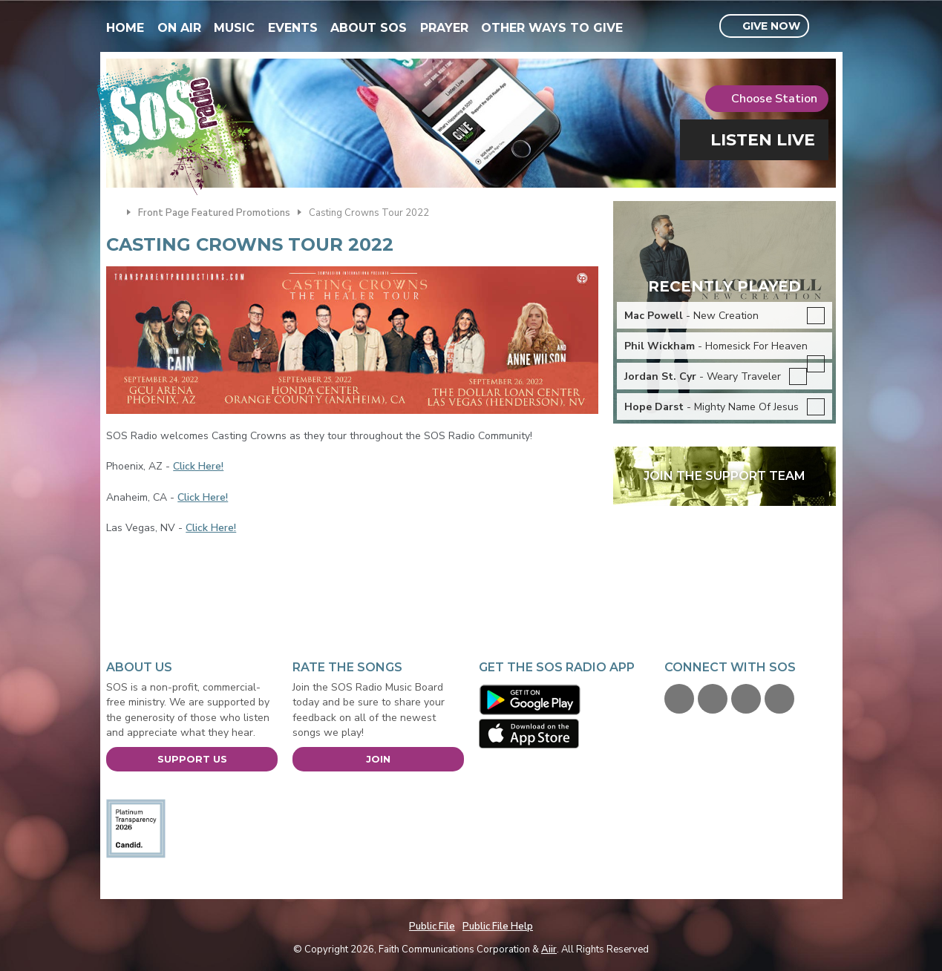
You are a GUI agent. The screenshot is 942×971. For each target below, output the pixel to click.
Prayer (444, 28)
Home (125, 28)
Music (234, 28)
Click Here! (198, 466)
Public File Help (497, 926)
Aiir (549, 949)
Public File (432, 926)
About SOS (368, 28)
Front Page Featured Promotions (214, 213)
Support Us (192, 759)
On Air (179, 28)
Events (293, 28)
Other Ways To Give (552, 28)
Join (378, 759)
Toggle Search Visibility (826, 27)
